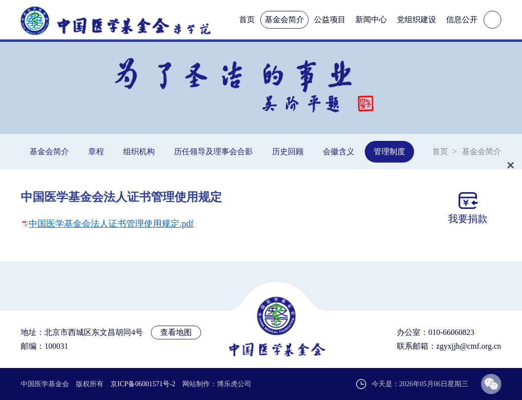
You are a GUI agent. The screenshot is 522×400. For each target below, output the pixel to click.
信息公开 (462, 19)
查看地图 (176, 332)
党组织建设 (416, 19)
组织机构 (139, 151)
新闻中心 (371, 19)
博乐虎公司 (234, 384)
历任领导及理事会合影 (213, 151)
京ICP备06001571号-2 (142, 384)
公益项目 (330, 19)
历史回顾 (288, 151)
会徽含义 (338, 151)
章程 (96, 151)
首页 (247, 19)
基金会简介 (284, 19)
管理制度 (389, 151)
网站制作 (196, 384)
